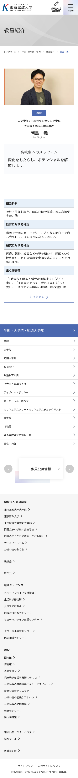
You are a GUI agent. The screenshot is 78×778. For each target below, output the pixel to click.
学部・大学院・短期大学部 (24, 330)
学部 (6, 341)
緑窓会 (8, 573)
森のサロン (10, 671)
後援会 (8, 561)
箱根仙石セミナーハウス (18, 732)
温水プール (10, 738)
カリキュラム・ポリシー (17, 401)
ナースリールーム (14, 542)
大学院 (7, 349)
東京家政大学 (11, 516)
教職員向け (10, 750)
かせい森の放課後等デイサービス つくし (27, 684)
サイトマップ (25, 765)
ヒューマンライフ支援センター (21, 619)
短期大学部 (10, 358)
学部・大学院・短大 (31, 51)
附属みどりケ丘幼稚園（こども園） (24, 536)
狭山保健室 (10, 717)
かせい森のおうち (14, 549)
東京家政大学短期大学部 (18, 523)
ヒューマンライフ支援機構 (19, 592)
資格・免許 (10, 443)
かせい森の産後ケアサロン (19, 697)
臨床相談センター (14, 637)
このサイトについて (49, 765)
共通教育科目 (11, 375)
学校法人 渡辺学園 (15, 502)
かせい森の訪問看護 (15, 704)
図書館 (7, 418)
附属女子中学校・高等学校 (19, 529)
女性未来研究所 (13, 606)
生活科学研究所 (13, 599)
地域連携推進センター (16, 612)
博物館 (7, 426)
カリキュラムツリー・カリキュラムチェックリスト (32, 409)
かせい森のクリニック (16, 690)
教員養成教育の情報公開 (17, 435)
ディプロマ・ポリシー (16, 392)
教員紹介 (50, 51)
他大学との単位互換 (15, 383)
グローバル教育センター (18, 631)
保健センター (11, 710)
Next (70, 469)
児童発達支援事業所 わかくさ (20, 677)
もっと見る (37, 297)
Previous (8, 469)
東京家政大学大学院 (15, 509)
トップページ (10, 51)
